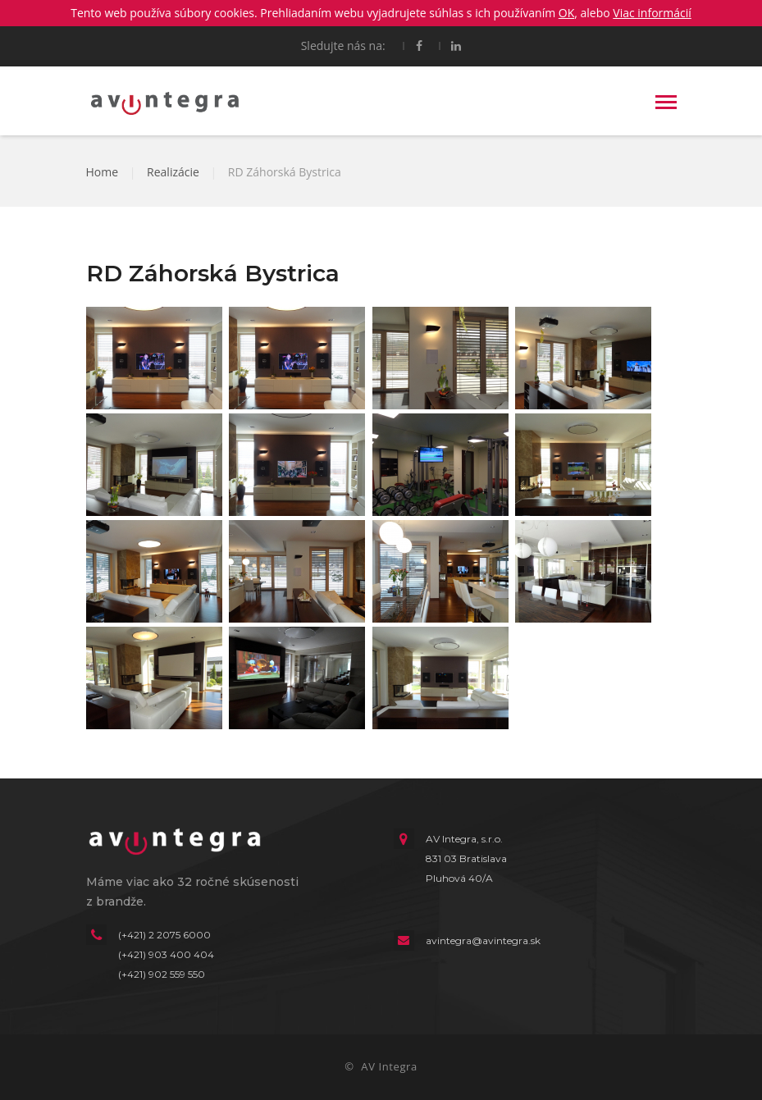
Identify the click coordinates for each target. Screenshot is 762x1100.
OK (566, 13)
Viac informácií (652, 13)
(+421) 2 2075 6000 (164, 935)
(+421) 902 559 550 (161, 974)
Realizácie (173, 172)
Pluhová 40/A (459, 878)
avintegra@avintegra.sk (483, 940)
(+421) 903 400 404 (166, 954)
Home (102, 172)
